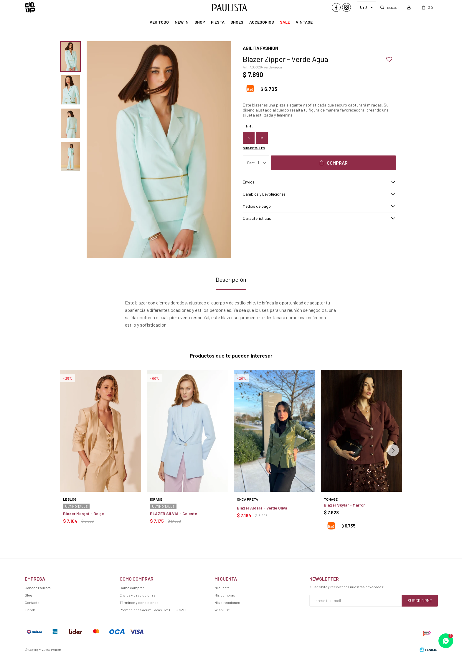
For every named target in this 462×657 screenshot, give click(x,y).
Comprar (337, 163)
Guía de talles (254, 148)
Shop (199, 21)
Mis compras (224, 595)
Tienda (30, 610)
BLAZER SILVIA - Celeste (173, 513)
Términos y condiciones (139, 602)
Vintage (304, 21)
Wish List (222, 610)
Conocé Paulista (38, 588)
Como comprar (132, 588)
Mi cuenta (222, 588)
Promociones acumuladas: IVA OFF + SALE (153, 610)
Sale (285, 21)
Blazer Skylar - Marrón (345, 504)
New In (182, 21)
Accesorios (261, 21)
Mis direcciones (227, 602)
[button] (393, 450)
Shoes (236, 21)
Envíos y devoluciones (138, 595)
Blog (28, 595)
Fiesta (218, 21)
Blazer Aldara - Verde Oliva (262, 507)
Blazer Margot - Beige (83, 513)
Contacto (32, 602)
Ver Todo (159, 21)
